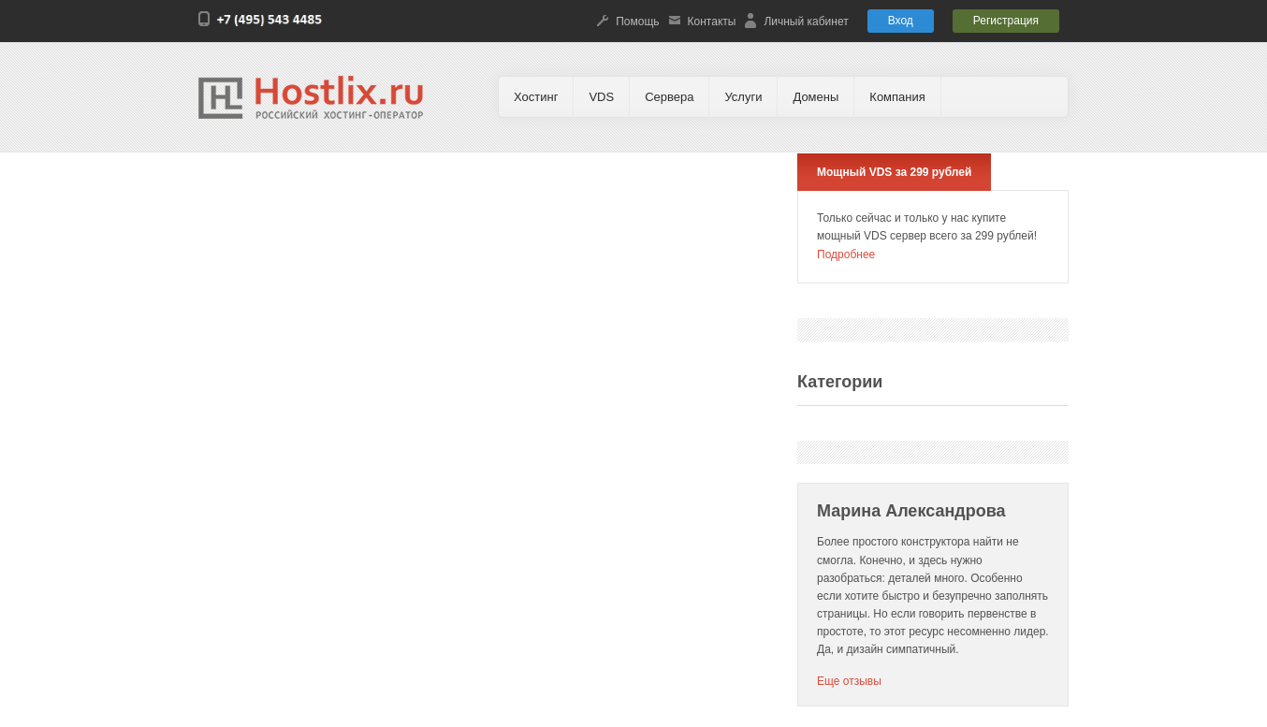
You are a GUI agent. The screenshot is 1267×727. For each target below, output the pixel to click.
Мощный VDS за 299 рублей (894, 172)
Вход (900, 20)
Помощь (637, 21)
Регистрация (1006, 20)
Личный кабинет (806, 21)
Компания (897, 97)
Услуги (743, 97)
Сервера (669, 97)
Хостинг (536, 97)
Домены (815, 97)
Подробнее (846, 254)
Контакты (712, 21)
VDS (601, 97)
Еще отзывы (849, 681)
